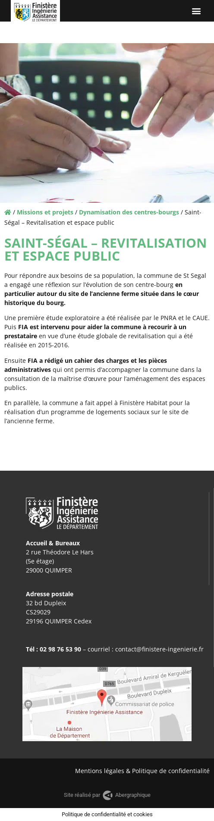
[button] (196, 11)
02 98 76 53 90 (60, 649)
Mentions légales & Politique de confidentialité (142, 771)
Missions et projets (45, 212)
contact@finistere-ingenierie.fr (159, 649)
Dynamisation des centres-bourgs (129, 212)
